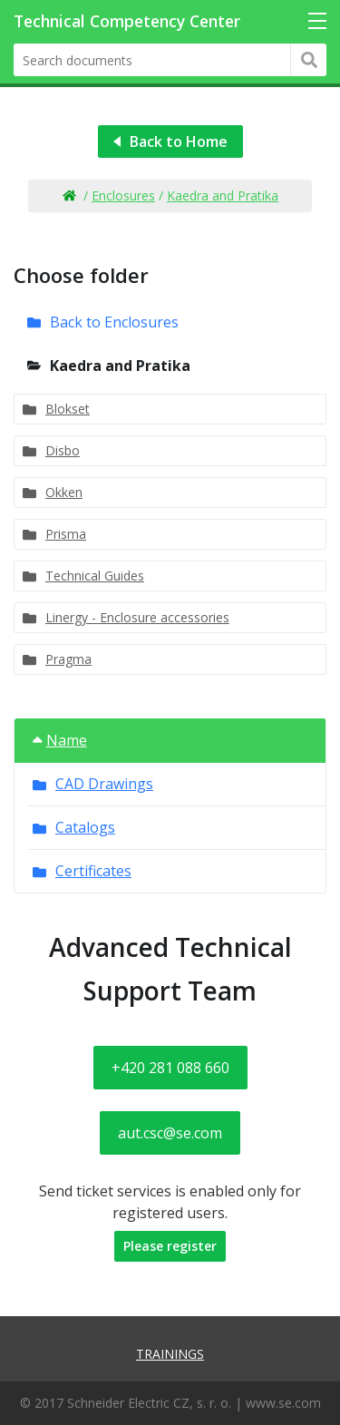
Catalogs (85, 827)
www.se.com (283, 1402)
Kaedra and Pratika (222, 195)
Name (60, 740)
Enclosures (123, 195)
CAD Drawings (104, 784)
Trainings (170, 1353)
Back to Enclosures (114, 322)
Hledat (308, 60)
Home (68, 196)
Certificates (93, 871)
